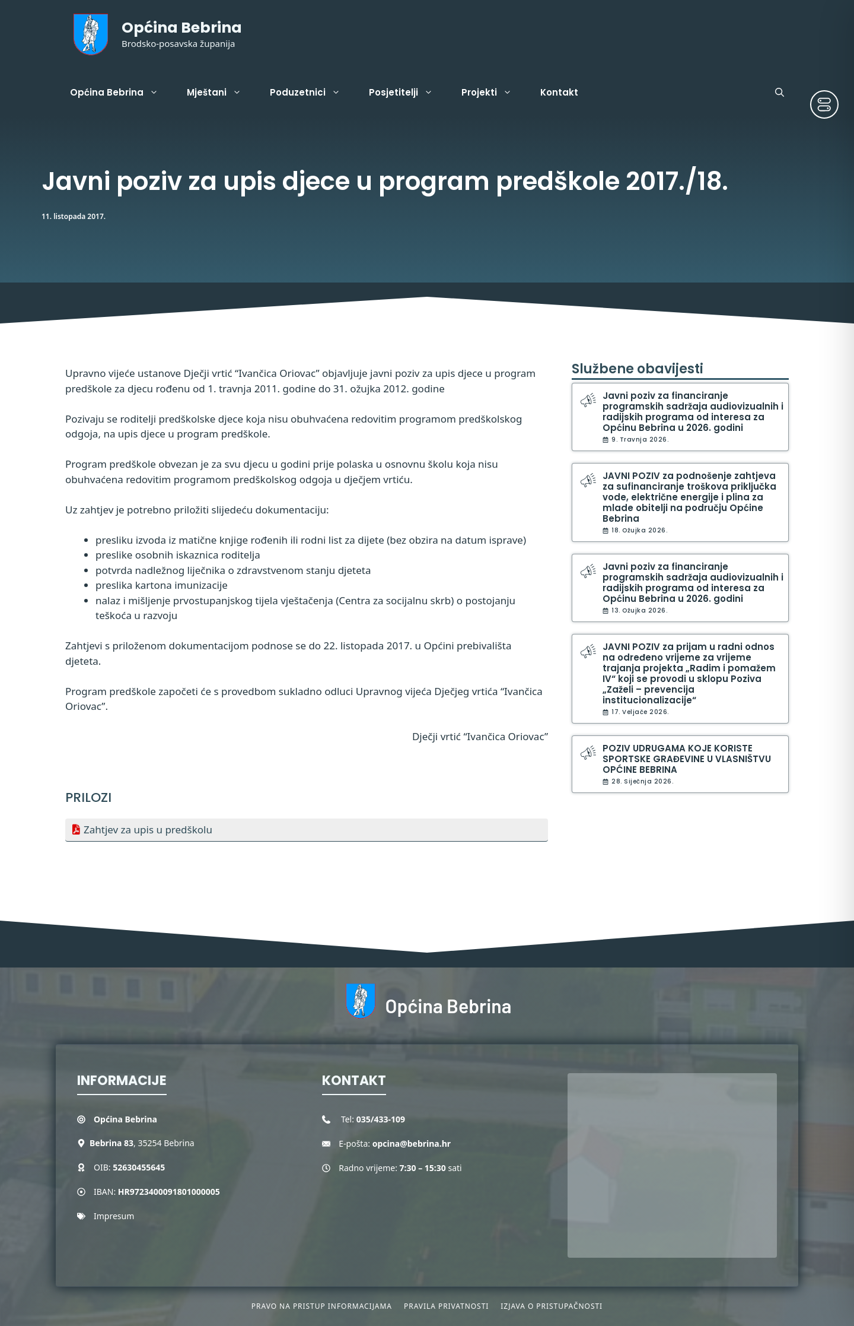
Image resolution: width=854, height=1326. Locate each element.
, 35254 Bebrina (142, 1143)
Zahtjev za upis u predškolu (148, 829)
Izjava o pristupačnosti (552, 1306)
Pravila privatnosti (446, 1306)
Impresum (114, 1216)
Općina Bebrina (182, 27)
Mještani (221, 92)
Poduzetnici (312, 92)
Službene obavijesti (637, 369)
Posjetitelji (408, 92)
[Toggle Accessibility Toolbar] (824, 104)
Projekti (493, 92)
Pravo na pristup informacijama (321, 1306)
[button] (779, 92)
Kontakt (559, 92)
